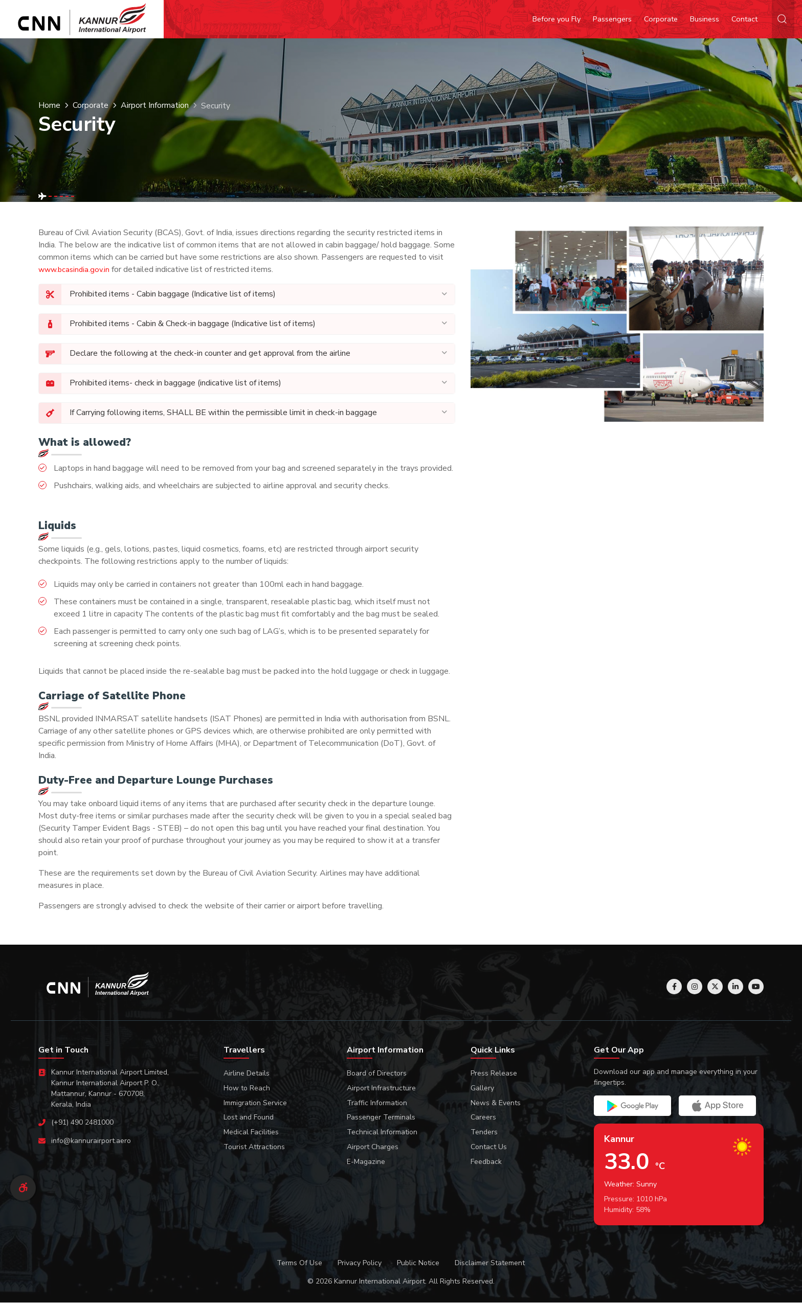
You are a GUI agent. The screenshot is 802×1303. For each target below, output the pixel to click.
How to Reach (247, 1088)
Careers (483, 1118)
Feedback (486, 1162)
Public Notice (418, 1263)
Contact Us (489, 1147)
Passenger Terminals (381, 1118)
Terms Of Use (299, 1263)
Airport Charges (372, 1147)
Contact (744, 19)
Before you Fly (556, 19)
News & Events (496, 1103)
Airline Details (247, 1074)
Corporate (661, 19)
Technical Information (382, 1132)
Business (704, 19)
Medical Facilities (251, 1132)
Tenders (484, 1132)
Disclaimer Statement (490, 1263)
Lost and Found (249, 1118)
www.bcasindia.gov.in (73, 269)
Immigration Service (255, 1103)
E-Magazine (366, 1162)
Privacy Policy (360, 1263)
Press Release (494, 1074)
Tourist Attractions (254, 1147)
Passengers (612, 19)
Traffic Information (377, 1103)
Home (49, 105)
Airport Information (155, 105)
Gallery (482, 1088)
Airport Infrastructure (381, 1088)
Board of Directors (377, 1074)
